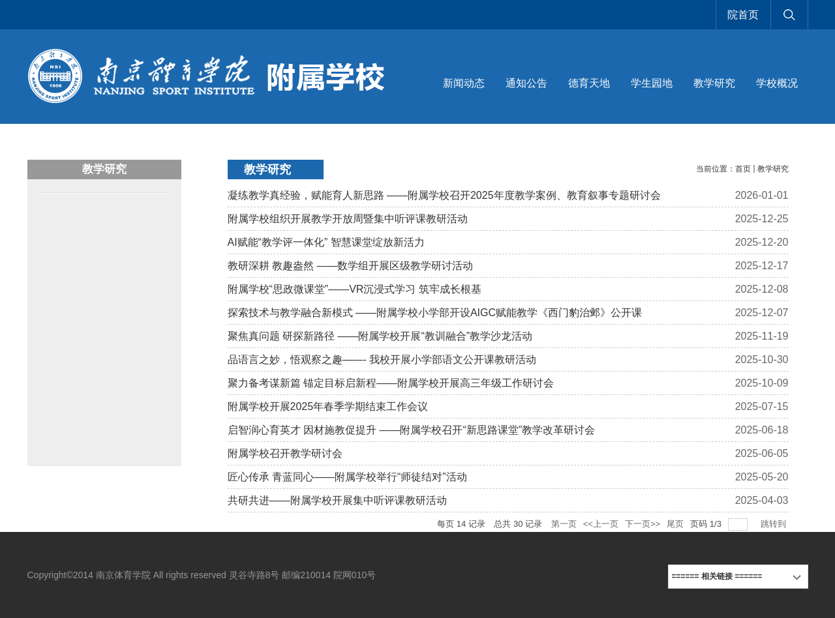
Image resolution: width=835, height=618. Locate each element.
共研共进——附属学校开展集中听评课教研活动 (337, 500)
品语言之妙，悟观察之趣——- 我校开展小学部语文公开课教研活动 (382, 359)
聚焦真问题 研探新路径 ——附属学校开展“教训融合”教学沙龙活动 (380, 336)
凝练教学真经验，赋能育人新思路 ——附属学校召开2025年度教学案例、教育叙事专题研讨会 (444, 195)
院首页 (743, 14)
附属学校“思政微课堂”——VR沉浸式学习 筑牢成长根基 (354, 289)
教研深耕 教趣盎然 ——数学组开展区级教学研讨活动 (351, 265)
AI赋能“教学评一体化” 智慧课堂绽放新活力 (326, 242)
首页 (743, 168)
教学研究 (773, 168)
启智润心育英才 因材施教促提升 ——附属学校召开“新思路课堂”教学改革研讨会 (412, 429)
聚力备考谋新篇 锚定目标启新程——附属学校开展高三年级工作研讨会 (391, 383)
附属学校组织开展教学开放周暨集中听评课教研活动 (348, 218)
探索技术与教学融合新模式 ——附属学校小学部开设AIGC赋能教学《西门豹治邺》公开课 (435, 312)
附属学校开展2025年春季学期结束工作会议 (328, 406)
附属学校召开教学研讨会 (285, 453)
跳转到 (775, 524)
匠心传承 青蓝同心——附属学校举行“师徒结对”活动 (347, 476)
